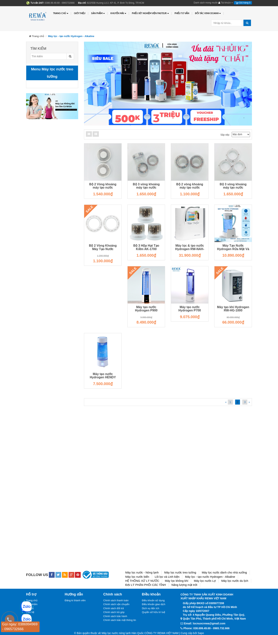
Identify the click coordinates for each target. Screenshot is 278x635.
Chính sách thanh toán (116, 600)
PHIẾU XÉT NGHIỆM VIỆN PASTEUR (150, 13)
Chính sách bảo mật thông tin (119, 620)
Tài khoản (225, 2)
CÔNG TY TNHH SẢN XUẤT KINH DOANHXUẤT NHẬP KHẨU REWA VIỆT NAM (207, 596)
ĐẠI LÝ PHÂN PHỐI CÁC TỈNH (145, 584)
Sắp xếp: (225, 134)
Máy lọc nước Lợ (205, 580)
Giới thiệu (79, 13)
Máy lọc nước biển (137, 576)
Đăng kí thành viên (75, 600)
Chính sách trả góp (114, 612)
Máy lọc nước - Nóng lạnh (142, 572)
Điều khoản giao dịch (153, 604)
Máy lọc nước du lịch (234, 580)
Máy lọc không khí (176, 580)
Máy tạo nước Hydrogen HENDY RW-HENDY (103, 377)
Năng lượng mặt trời (184, 584)
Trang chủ (60, 13)
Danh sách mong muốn (206, 2)
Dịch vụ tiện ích (150, 608)
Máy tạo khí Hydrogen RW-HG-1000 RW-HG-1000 (233, 310)
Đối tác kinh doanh (208, 13)
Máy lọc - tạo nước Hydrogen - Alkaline (210, 576)
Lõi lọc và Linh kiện (167, 576)
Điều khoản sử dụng (153, 600)
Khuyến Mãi (118, 13)
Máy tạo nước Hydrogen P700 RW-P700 (189, 310)
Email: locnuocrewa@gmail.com (204, 623)
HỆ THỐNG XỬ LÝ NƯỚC (142, 580)
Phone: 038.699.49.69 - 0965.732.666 (206, 628)
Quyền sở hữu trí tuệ (153, 612)
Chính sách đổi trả (113, 608)
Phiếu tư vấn (182, 13)
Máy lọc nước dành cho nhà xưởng (224, 572)
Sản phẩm (98, 13)
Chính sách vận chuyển (116, 604)
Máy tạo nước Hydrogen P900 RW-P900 (146, 310)
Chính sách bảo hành (115, 616)
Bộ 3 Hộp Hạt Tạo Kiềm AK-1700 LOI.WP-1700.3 (146, 249)
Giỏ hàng (242, 2)
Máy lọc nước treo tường (180, 572)
